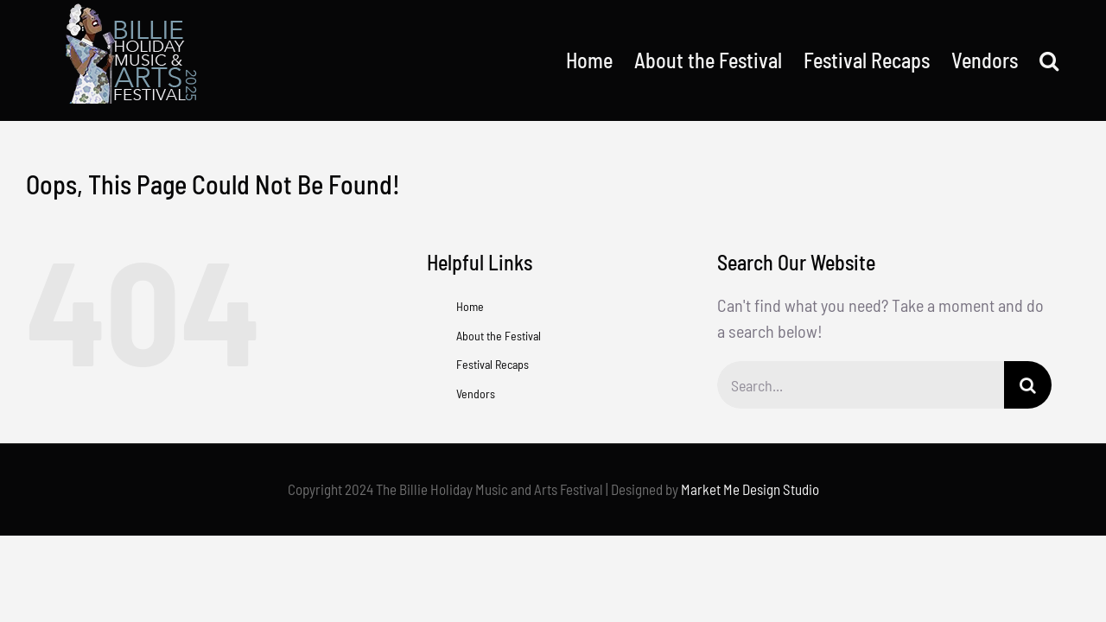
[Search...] (860, 385)
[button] (1070, 60)
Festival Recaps (492, 364)
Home (470, 306)
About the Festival (498, 335)
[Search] (1028, 385)
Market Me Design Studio (750, 489)
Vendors (475, 393)
